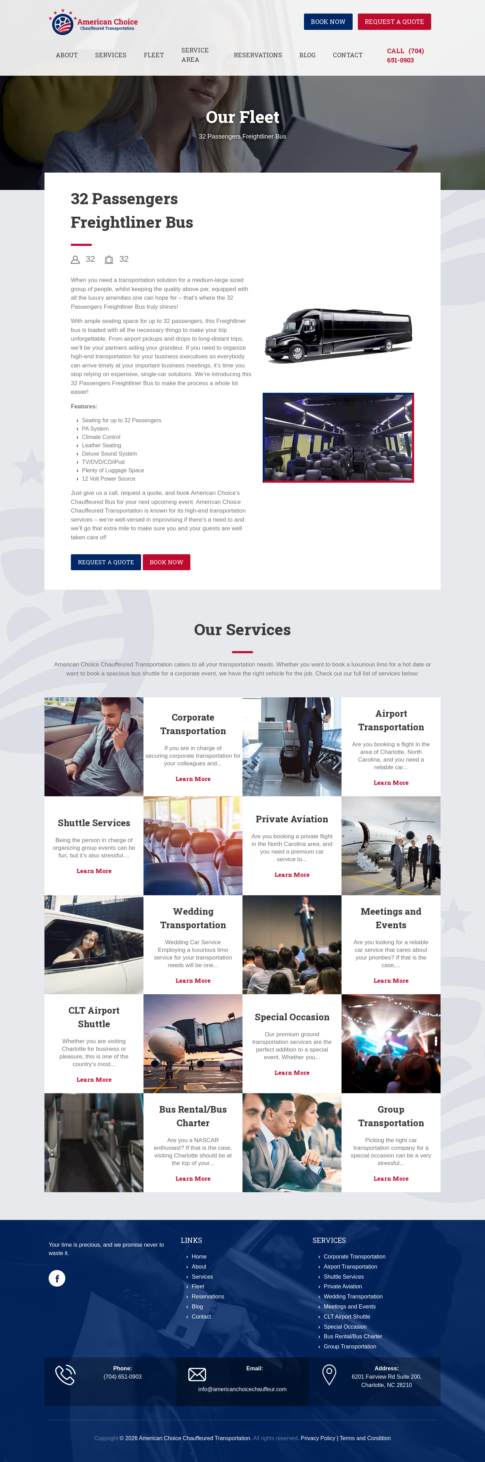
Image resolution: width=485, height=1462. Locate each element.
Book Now (328, 22)
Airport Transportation (350, 1267)
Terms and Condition (365, 1438)
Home (199, 1257)
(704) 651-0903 (122, 1377)
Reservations (258, 55)
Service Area (195, 55)
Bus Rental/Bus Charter (353, 1336)
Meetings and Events (350, 1307)
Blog (307, 55)
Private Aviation (292, 819)
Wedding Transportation (353, 1296)
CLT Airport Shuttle (347, 1317)
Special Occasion (292, 1017)
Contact (348, 55)
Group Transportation (350, 1346)
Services (110, 55)
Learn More (193, 779)
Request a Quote (394, 22)
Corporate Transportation (355, 1257)
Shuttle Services (94, 823)
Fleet (154, 55)
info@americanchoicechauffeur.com (242, 1389)
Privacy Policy (318, 1438)
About (67, 55)
